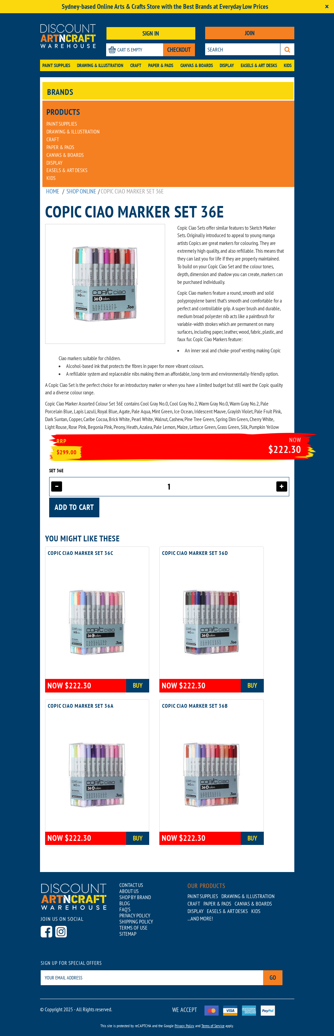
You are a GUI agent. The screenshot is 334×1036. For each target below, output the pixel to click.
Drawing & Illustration (100, 65)
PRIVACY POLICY (134, 915)
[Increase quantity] (281, 486)
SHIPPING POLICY (136, 921)
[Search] (287, 49)
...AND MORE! (200, 918)
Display (227, 65)
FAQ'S (125, 909)
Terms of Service (212, 1025)
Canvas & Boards (196, 65)
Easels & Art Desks (259, 65)
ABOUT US (129, 891)
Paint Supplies (56, 65)
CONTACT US (131, 885)
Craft (135, 65)
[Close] (327, 6)
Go (273, 977)
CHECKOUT (179, 50)
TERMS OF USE (133, 927)
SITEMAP (127, 933)
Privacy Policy (184, 1025)
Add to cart (74, 507)
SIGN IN (150, 33)
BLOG (124, 903)
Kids (288, 65)
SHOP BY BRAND (135, 897)
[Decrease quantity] (56, 486)
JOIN (250, 33)
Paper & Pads (160, 65)
